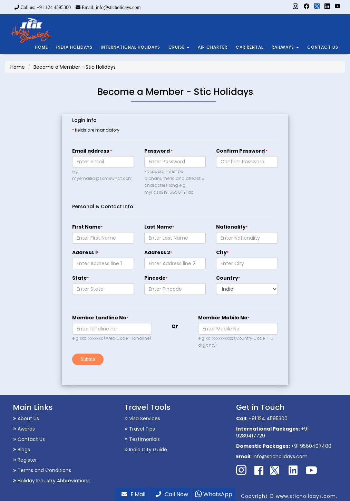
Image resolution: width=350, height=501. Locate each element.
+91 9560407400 (311, 446)
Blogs (21, 449)
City (222, 252)
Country (228, 277)
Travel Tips (139, 428)
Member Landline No (100, 317)
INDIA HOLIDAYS (74, 47)
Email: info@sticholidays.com (108, 7)
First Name (87, 226)
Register (25, 459)
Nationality (231, 226)
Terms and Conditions (42, 470)
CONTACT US (322, 47)
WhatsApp (213, 494)
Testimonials (142, 439)
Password (158, 150)
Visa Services (142, 418)
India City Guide (145, 449)
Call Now (172, 494)
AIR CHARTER (212, 47)
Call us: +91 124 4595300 (42, 7)
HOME (41, 47)
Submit (87, 359)
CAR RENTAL (249, 47)
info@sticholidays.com (280, 456)
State (80, 277)
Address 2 (158, 252)
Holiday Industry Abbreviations (51, 480)
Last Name (159, 226)
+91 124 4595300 (268, 418)
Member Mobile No (223, 317)
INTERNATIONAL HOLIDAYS (130, 47)
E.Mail (133, 494)
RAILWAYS (285, 47)
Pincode (155, 277)
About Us (26, 418)
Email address (92, 150)
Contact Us (29, 439)
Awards (24, 428)
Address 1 (85, 252)
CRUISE (178, 47)
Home (17, 67)
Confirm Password (242, 150)
